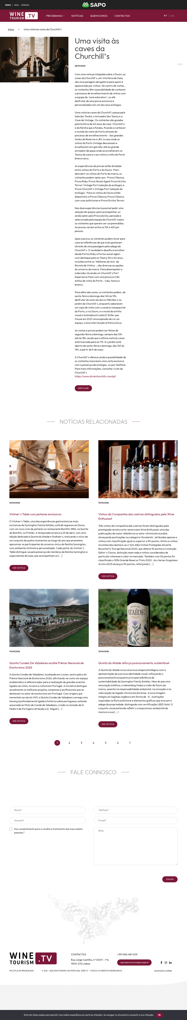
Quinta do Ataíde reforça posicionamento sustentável (133, 663)
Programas (55, 15)
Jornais (25, 5)
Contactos (122, 15)
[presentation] (33, 843)
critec (169, 971)
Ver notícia (19, 568)
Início (11, 29)
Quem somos (99, 15)
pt (165, 15)
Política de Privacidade (21, 970)
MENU (8, 5)
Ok (159, 1015)
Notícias (77, 15)
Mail (16, 5)
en (172, 15)
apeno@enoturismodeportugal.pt (134, 962)
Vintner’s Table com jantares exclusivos (35, 514)
